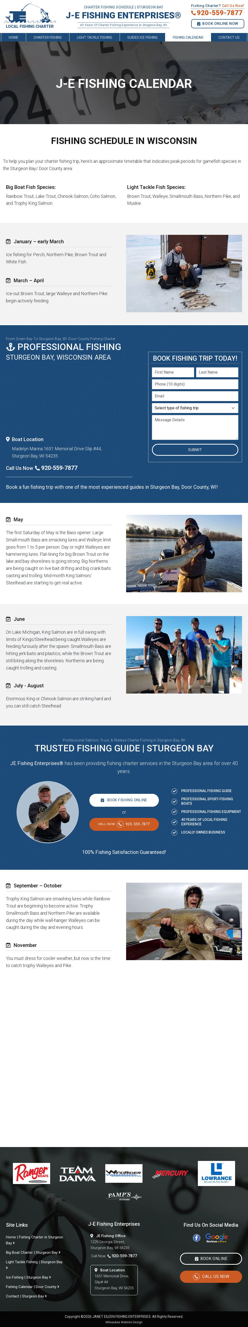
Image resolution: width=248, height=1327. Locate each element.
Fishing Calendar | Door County (32, 1287)
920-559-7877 (124, 824)
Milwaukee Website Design (124, 1322)
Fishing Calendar (188, 39)
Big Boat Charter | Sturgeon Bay (33, 1252)
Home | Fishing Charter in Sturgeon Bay (34, 1240)
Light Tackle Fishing (94, 39)
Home (13, 39)
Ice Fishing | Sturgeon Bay (28, 1277)
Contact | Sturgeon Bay (26, 1296)
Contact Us (229, 39)
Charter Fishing (48, 39)
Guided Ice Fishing (142, 39)
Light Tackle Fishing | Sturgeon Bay (34, 1265)
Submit (195, 450)
